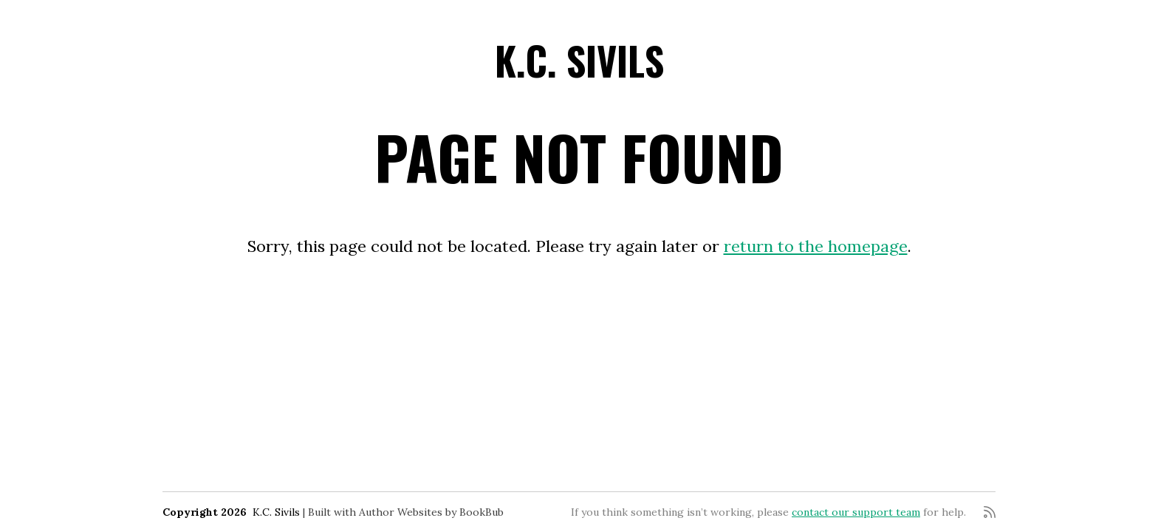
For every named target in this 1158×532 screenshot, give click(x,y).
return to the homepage (816, 246)
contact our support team (856, 512)
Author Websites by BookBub (431, 512)
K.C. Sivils (579, 60)
